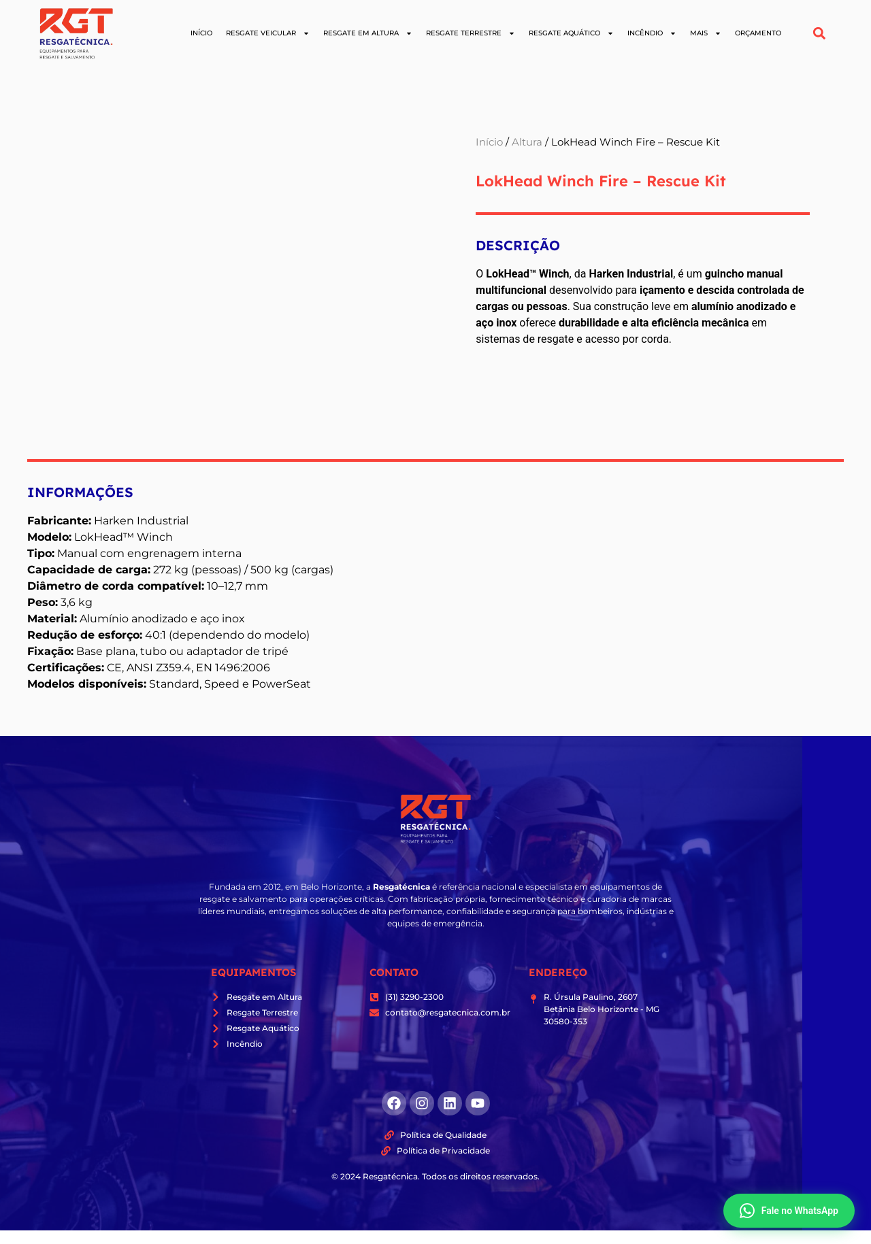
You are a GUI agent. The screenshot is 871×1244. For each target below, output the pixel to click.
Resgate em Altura (367, 33)
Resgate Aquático (571, 33)
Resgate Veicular (268, 33)
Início (201, 33)
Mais (705, 33)
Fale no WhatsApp (789, 1210)
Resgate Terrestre (470, 33)
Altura (527, 142)
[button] (819, 33)
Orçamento (758, 33)
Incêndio (651, 33)
